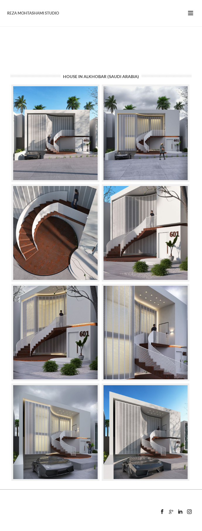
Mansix (110, 527)
